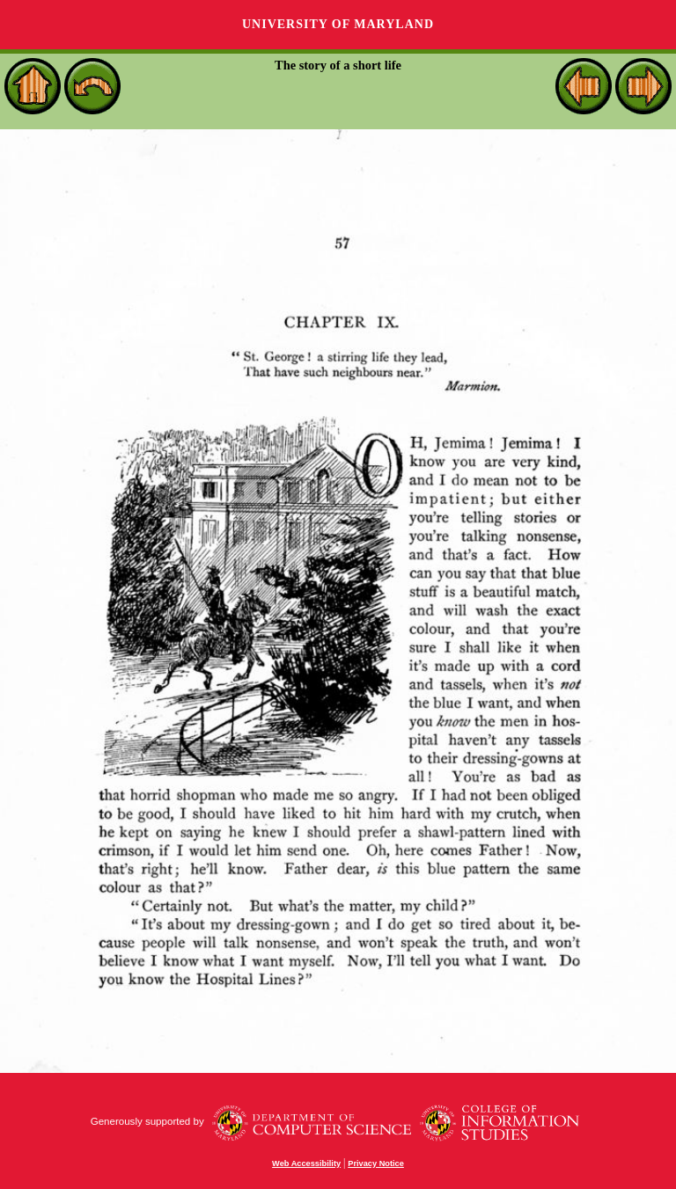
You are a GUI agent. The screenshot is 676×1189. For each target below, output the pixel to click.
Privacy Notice (376, 1163)
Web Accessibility (306, 1163)
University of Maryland (338, 24)
